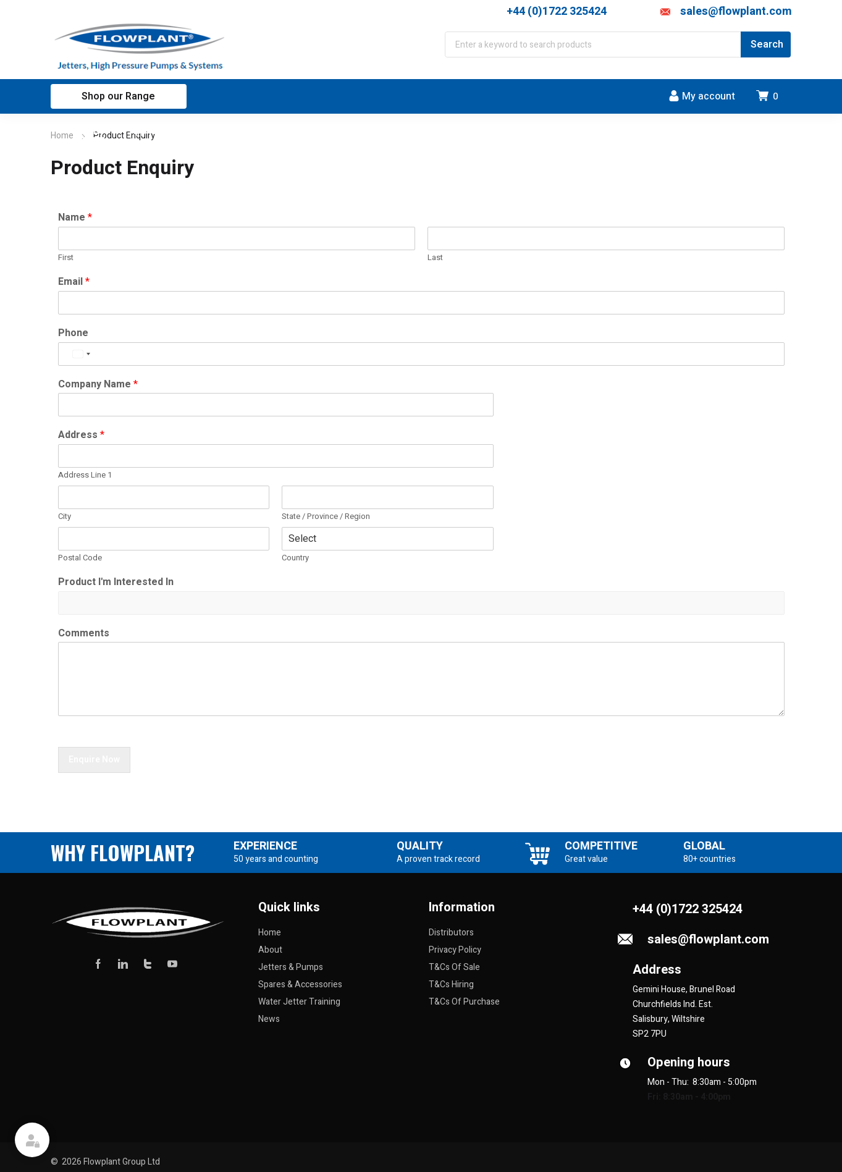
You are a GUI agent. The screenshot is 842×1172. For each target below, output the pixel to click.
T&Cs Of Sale (454, 967)
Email (74, 282)
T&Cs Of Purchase (464, 1001)
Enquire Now (94, 759)
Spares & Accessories (300, 984)
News (269, 1019)
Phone (73, 333)
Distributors (451, 932)
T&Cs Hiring (451, 984)
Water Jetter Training (299, 1001)
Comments (83, 633)
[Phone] (421, 354)
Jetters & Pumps (290, 967)
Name (75, 217)
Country (295, 558)
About (270, 949)
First (66, 258)
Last (435, 258)
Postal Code (80, 558)
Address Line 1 (85, 475)
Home (62, 135)
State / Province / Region (326, 517)
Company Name (98, 384)
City (64, 517)
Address (81, 435)
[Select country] (81, 354)
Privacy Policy (455, 949)
